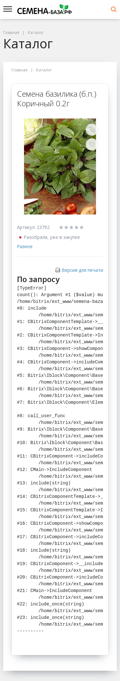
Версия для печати (82, 270)
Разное (25, 246)
